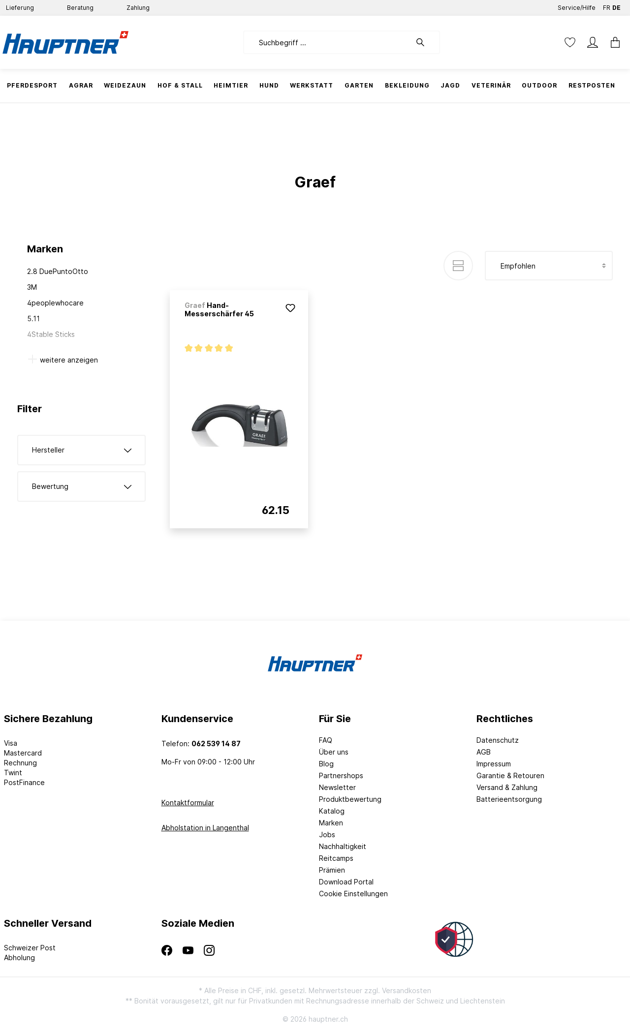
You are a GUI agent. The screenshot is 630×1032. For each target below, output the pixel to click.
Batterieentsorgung (509, 799)
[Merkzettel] (570, 42)
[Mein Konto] (592, 42)
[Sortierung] (549, 265)
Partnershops (341, 775)
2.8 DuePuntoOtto (57, 271)
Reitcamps (336, 858)
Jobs (327, 834)
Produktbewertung (350, 799)
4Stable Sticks (51, 334)
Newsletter (337, 787)
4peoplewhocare (55, 303)
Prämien (332, 870)
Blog (326, 763)
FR (606, 5)
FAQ (325, 740)
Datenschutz (497, 740)
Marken (331, 823)
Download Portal (346, 882)
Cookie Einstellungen (353, 893)
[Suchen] (425, 42)
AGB (483, 752)
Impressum (493, 763)
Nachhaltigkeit (342, 846)
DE (616, 5)
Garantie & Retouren (510, 775)
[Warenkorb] (615, 42)
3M (32, 287)
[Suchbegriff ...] (327, 42)
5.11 (33, 318)
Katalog (332, 811)
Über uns (333, 752)
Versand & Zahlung (506, 787)
